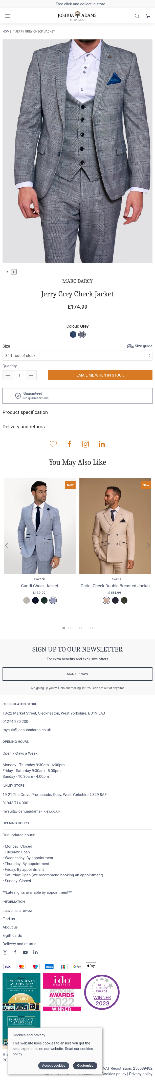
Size (6, 346)
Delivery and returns (24, 426)
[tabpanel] (77, 151)
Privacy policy (140, 1074)
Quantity (10, 366)
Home (7, 31)
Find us (9, 919)
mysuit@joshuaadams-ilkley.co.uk (31, 811)
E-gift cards (12, 935)
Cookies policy (113, 1074)
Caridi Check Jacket (39, 585)
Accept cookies (53, 1065)
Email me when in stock (100, 375)
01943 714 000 (15, 803)
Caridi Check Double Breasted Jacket (115, 585)
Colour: (78, 326)
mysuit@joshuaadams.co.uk (27, 730)
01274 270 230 (15, 721)
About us (10, 927)
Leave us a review (18, 910)
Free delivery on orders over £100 (77, 4)
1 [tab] (14, 272)
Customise (85, 1065)
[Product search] (137, 15)
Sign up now (77, 674)
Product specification (25, 412)
